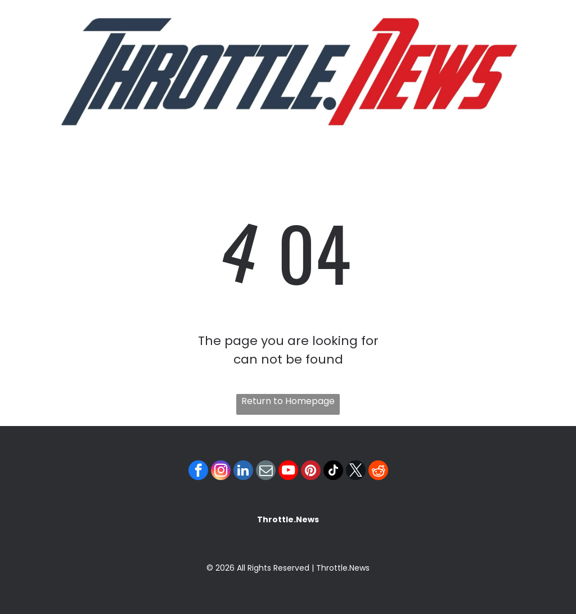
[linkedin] (243, 471)
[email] (266, 471)
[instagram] (221, 471)
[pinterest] (311, 471)
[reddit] (378, 471)
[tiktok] (333, 471)
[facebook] (198, 471)
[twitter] (356, 471)
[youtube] (288, 471)
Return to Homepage (288, 401)
